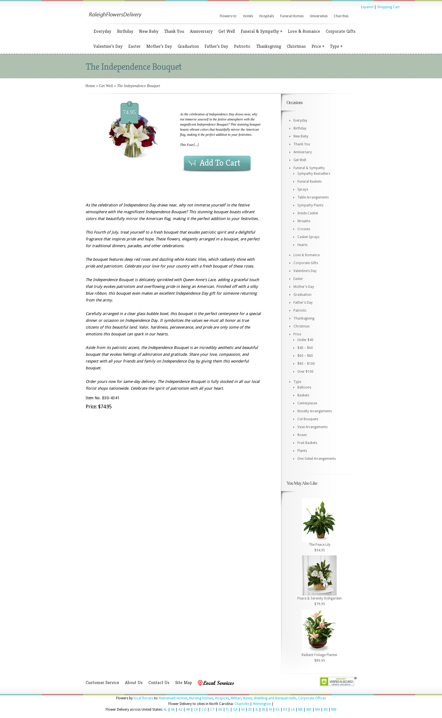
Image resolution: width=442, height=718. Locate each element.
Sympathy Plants (310, 205)
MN (333, 709)
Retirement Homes (173, 698)
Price (318, 46)
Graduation (188, 46)
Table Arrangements (313, 197)
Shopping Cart (388, 7)
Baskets (303, 395)
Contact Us (158, 682)
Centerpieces (307, 403)
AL (165, 709)
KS (278, 709)
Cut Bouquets (307, 419)
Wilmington (262, 704)
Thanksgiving (268, 46)
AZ (180, 709)
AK (173, 709)
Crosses (303, 229)
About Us (134, 682)
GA (235, 709)
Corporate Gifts (341, 31)
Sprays (302, 189)
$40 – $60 (305, 348)
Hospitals (266, 16)
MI (326, 709)
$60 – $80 (305, 356)
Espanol (367, 7)
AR (188, 709)
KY (285, 709)
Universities (319, 16)
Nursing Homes (201, 698)
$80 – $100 (306, 364)
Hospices (222, 698)
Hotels (248, 16)
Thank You (174, 31)
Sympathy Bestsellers (313, 174)
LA (293, 709)
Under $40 (305, 340)
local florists (143, 698)
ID (250, 709)
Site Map (183, 682)
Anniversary (201, 31)
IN (263, 709)
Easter (134, 46)
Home (90, 86)
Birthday (125, 31)
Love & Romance (304, 31)
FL (227, 709)
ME (300, 709)
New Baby (148, 31)
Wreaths (303, 221)
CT (212, 709)
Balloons (304, 387)
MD (309, 709)
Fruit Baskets (307, 443)
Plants (302, 451)
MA (317, 709)
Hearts (302, 245)
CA (196, 709)
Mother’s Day (159, 46)
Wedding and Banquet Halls (275, 698)
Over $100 (305, 372)
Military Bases (241, 698)
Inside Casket (307, 213)
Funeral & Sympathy (261, 31)
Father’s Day (216, 46)
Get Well (226, 31)
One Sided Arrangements (316, 459)
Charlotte (241, 704)
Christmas (296, 46)
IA (270, 709)
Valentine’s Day (108, 46)
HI (243, 709)
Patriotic (242, 46)
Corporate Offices (312, 698)
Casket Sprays (308, 237)
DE (220, 709)
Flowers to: (228, 16)
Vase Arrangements (312, 427)
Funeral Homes (292, 16)
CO (204, 709)
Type (336, 46)
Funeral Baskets (309, 182)
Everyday (102, 31)
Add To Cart (220, 163)
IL (256, 709)
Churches (341, 16)
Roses (302, 435)
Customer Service (102, 682)
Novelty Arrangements (314, 411)
